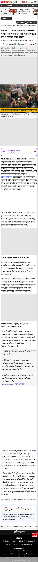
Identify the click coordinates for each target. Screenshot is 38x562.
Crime (22, 5)
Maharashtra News (23, 514)
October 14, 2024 (28, 450)
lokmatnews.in (27, 551)
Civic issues (30, 5)
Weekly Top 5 (31, 22)
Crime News (18, 527)
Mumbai (10, 527)
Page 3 (15, 544)
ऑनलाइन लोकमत (7, 40)
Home (3, 5)
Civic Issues (29, 541)
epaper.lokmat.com (28, 554)
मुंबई (14, 26)
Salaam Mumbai (26, 544)
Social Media (28, 527)
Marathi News (6, 26)
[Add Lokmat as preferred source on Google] (11, 44)
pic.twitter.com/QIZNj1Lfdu (13, 384)
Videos (16, 5)
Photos (9, 5)
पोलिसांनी (4, 453)
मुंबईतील (14, 186)
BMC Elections (6, 19)
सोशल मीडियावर (6, 177)
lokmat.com (10, 551)
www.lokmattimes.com (10, 554)
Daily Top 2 (21, 22)
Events (8, 544)
